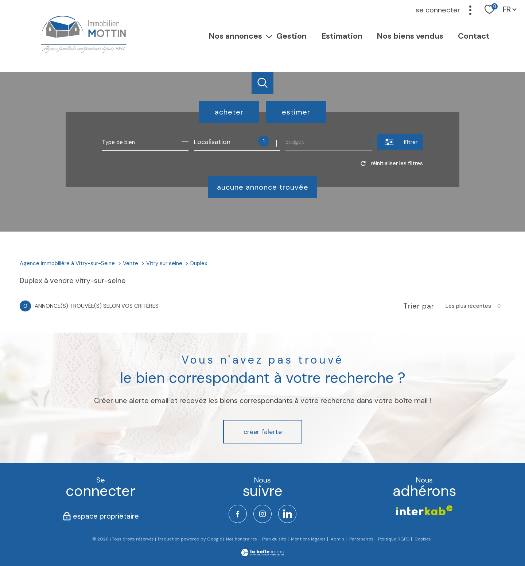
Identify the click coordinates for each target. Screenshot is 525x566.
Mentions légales (308, 539)
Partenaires (361, 539)
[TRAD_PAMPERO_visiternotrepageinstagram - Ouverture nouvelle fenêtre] (262, 514)
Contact (474, 35)
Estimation (341, 35)
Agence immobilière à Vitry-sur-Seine (67, 263)
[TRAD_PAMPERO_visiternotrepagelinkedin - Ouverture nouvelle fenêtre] (287, 514)
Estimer (296, 112)
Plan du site (274, 539)
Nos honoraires (241, 539)
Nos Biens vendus (410, 35)
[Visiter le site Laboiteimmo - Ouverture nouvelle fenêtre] (262, 553)
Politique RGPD (393, 539)
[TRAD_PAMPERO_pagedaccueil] (83, 53)
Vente (130, 263)
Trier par (418, 306)
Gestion (291, 35)
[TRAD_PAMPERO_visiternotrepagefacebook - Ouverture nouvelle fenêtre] (238, 514)
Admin (337, 539)
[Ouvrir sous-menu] (269, 36)
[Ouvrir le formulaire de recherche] (400, 142)
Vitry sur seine (164, 263)
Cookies (423, 539)
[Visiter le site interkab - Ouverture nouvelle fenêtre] (424, 510)
